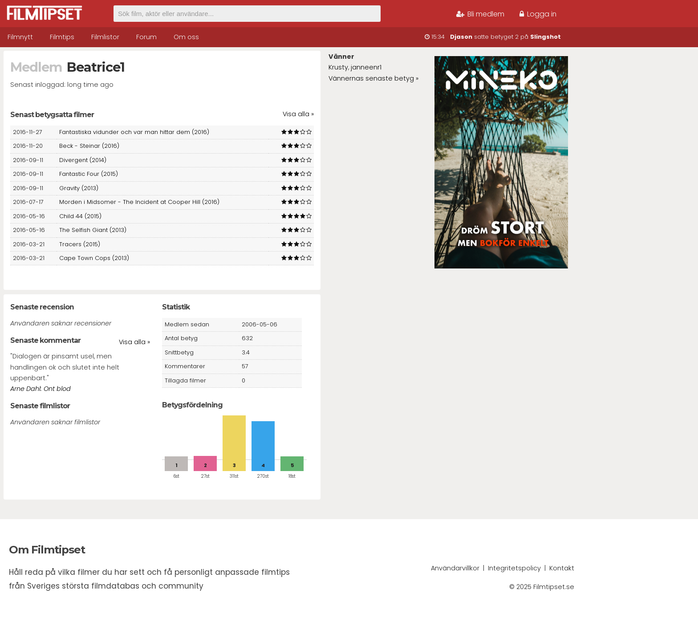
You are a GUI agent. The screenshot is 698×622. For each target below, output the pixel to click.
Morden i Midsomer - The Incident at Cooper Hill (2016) (139, 202)
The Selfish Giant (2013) (92, 230)
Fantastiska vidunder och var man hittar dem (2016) (134, 132)
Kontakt (561, 568)
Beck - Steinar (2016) (89, 146)
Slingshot (545, 37)
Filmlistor (105, 37)
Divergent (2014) (82, 160)
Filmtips (62, 37)
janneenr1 (366, 67)
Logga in (537, 14)
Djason (461, 37)
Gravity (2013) (78, 188)
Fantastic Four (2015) (88, 174)
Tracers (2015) (79, 244)
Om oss (186, 37)
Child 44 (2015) (80, 216)
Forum (146, 37)
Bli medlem (480, 14)
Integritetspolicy (514, 568)
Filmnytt (20, 37)
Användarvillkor (455, 568)
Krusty (338, 67)
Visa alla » (298, 114)
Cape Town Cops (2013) (94, 258)
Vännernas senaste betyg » (373, 78)
